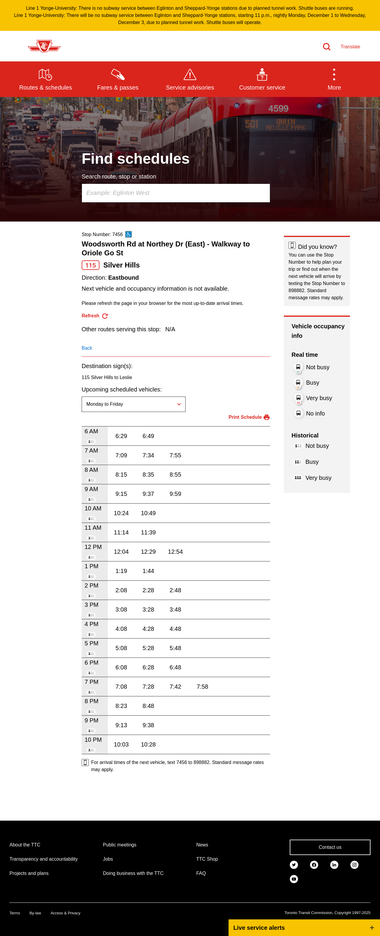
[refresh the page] (95, 316)
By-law (35, 913)
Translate (350, 46)
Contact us (330, 847)
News (202, 844)
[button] (334, 78)
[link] (294, 864)
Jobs (108, 859)
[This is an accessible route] (128, 234)
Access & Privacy (65, 913)
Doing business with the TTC (133, 873)
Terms (15, 913)
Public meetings (120, 844)
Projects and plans (29, 873)
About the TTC (25, 844)
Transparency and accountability (44, 859)
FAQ (201, 873)
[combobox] (176, 193)
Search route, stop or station (119, 176)
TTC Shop (207, 859)
